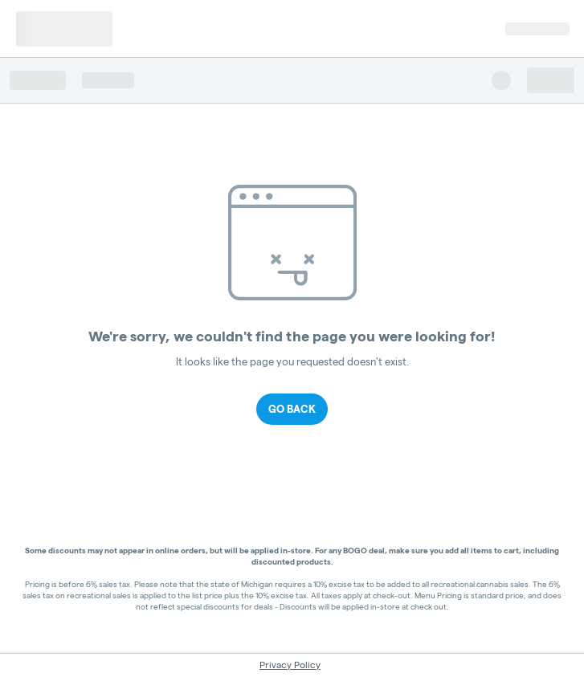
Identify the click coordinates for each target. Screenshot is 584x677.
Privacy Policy (290, 664)
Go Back (292, 408)
